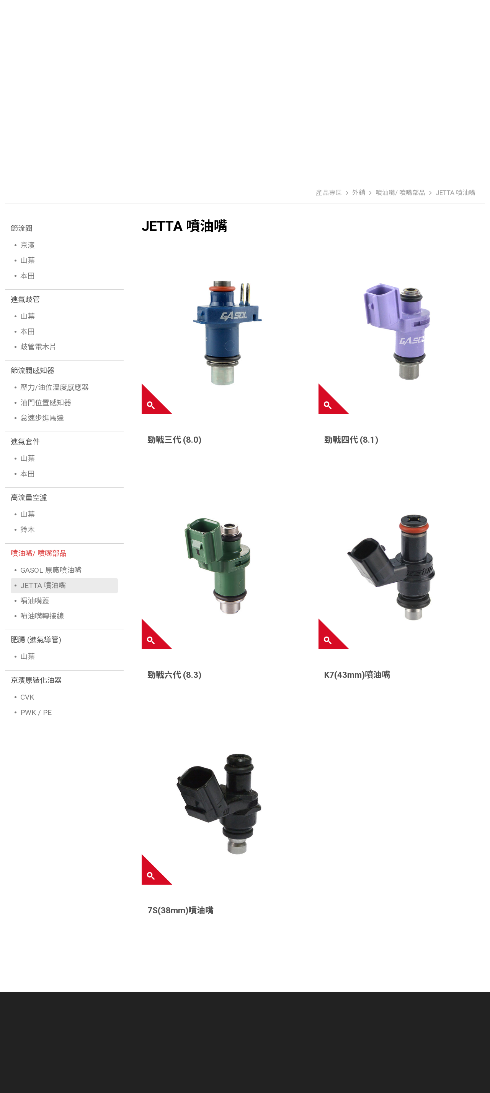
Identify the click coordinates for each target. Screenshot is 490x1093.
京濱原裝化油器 (36, 680)
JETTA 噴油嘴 (455, 193)
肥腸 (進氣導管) (36, 639)
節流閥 (22, 228)
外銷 (358, 193)
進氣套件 (25, 441)
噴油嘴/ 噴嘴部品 (400, 193)
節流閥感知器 (32, 370)
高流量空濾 (29, 497)
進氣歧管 (25, 299)
